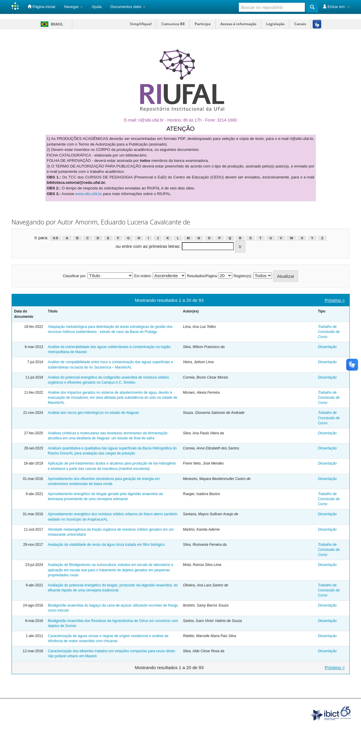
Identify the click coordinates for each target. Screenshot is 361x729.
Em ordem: (143, 276)
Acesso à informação (238, 23)
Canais (300, 23)
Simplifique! (141, 23)
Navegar (73, 6)
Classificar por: (74, 276)
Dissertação (327, 347)
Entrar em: (336, 6)
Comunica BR (173, 23)
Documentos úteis (127, 6)
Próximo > (335, 300)
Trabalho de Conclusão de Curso (329, 332)
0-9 (55, 238)
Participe (203, 23)
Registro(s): (243, 276)
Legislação (275, 23)
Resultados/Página (202, 276)
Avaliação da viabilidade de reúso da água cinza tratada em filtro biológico (106, 545)
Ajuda (96, 6)
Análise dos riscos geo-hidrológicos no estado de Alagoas (93, 413)
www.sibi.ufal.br (88, 194)
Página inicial (41, 6)
